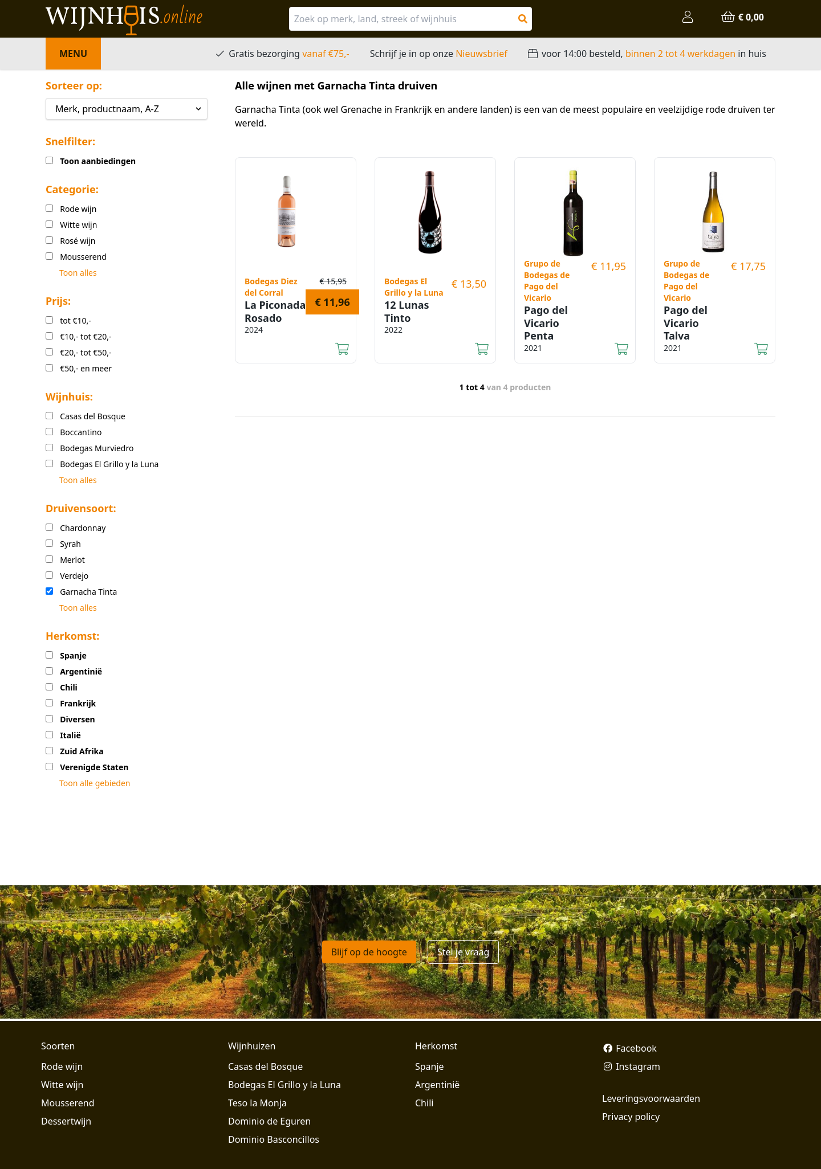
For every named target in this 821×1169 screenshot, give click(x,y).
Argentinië (437, 1084)
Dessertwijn (66, 1121)
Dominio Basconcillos (273, 1139)
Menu (73, 53)
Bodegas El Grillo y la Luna (284, 1084)
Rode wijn (62, 1066)
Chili (424, 1103)
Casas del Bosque (265, 1066)
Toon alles (78, 272)
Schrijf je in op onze (438, 53)
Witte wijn (62, 1084)
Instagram (631, 1066)
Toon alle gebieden (94, 783)
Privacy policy (631, 1116)
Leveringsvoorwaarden (651, 1098)
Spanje (429, 1066)
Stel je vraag (463, 952)
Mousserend (67, 1103)
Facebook (629, 1048)
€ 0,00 (742, 17)
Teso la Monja (257, 1103)
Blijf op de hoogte (369, 952)
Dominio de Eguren (269, 1121)
